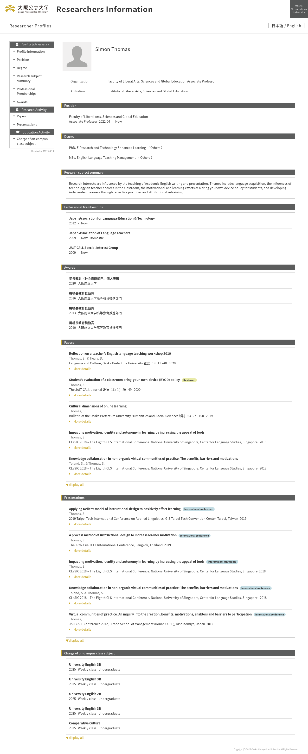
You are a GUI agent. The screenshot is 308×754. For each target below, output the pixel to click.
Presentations (27, 124)
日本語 (277, 25)
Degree (22, 67)
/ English (292, 25)
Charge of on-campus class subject (32, 141)
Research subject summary (29, 78)
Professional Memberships (26, 91)
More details (80, 369)
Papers (21, 116)
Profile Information (31, 51)
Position (23, 59)
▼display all (75, 484)
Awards (22, 102)
